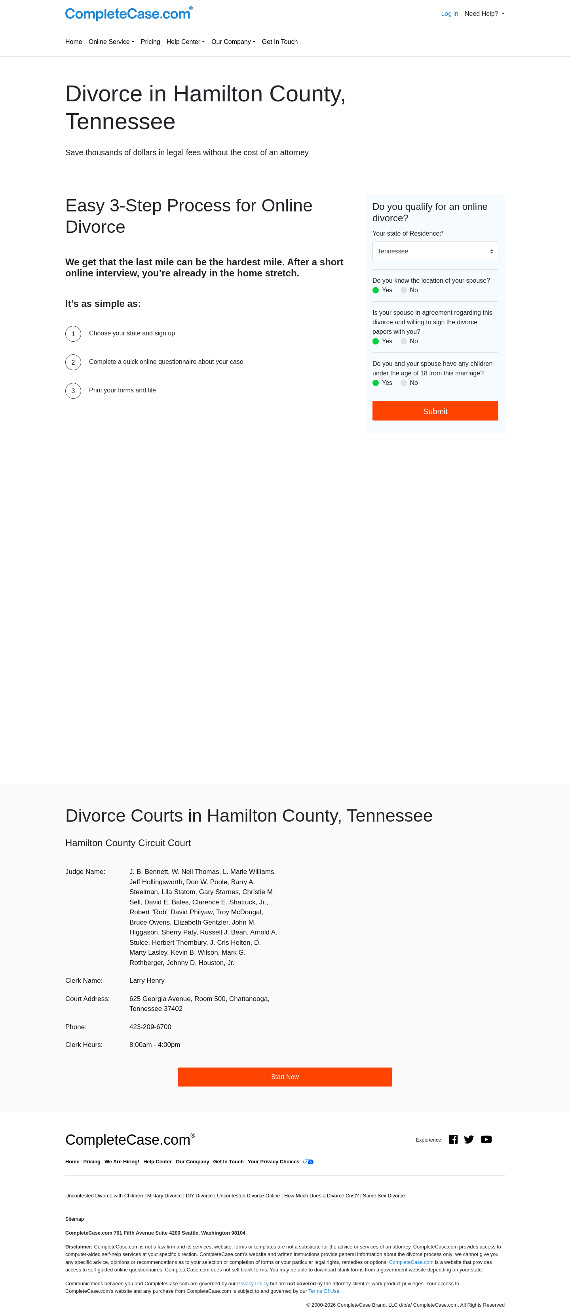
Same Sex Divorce (384, 1196)
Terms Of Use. (324, 1291)
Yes (387, 290)
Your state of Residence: (408, 233)
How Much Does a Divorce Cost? (322, 1196)
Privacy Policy (253, 1283)
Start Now (285, 1076)
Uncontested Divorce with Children (104, 1196)
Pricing (150, 41)
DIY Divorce (200, 1196)
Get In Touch (280, 41)
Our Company (231, 41)
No (414, 290)
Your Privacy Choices (274, 1162)
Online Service (109, 41)
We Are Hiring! (121, 1162)
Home (73, 41)
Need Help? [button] (482, 13)
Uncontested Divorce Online (249, 1196)
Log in (449, 13)
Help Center (183, 41)
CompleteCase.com (130, 1140)
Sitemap (74, 1219)
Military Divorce (165, 1196)
